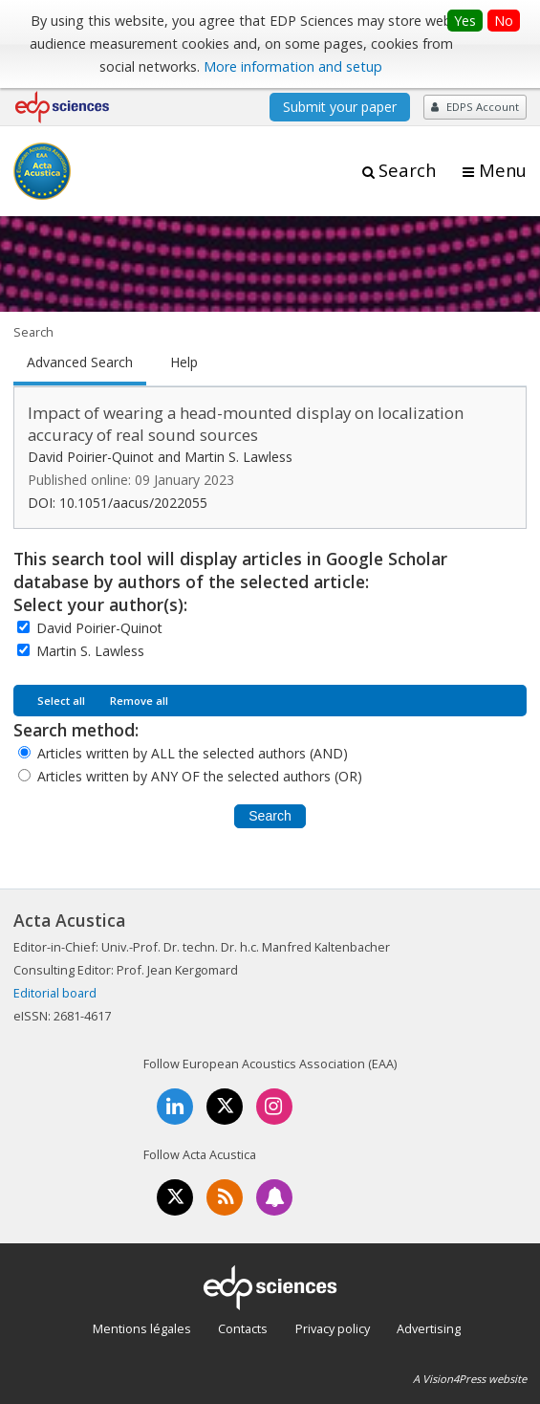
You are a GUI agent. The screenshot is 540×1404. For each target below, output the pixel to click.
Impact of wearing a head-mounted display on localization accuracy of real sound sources (246, 424)
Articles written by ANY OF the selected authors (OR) (199, 776)
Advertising (429, 1328)
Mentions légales (142, 1328)
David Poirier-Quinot (99, 628)
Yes (465, 20)
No (503, 20)
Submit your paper (340, 107)
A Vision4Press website (470, 1378)
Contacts (243, 1328)
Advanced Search (80, 362)
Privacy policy (332, 1328)
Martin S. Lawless (90, 651)
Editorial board (55, 992)
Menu (503, 170)
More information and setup (293, 66)
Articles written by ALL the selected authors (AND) (192, 753)
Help (184, 362)
